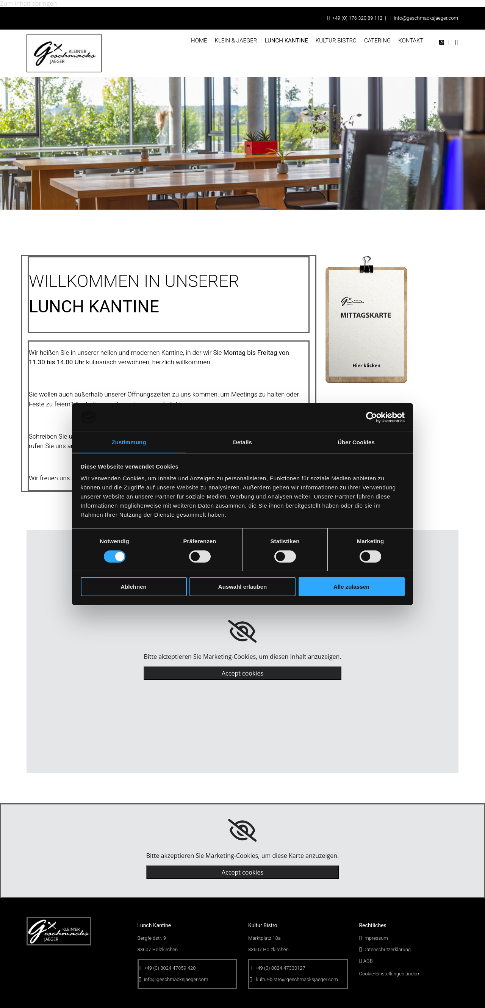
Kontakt (410, 40)
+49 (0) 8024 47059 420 (170, 968)
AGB (368, 960)
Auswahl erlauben (242, 586)
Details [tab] (242, 442)
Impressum (375, 938)
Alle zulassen (351, 586)
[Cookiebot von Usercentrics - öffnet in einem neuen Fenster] (371, 417)
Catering (377, 40)
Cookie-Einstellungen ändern (390, 973)
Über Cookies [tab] (356, 442)
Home (199, 40)
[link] (242, 631)
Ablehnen (133, 586)
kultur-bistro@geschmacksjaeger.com (297, 979)
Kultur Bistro (336, 40)
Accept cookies (242, 673)
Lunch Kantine (286, 40)
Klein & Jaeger (235, 40)
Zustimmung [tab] (129, 442)
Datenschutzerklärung (387, 949)
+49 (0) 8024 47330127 (280, 968)
